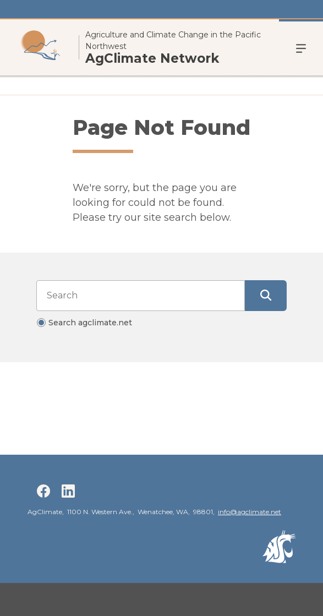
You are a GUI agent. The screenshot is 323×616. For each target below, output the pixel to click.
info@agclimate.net (249, 512)
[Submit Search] (266, 295)
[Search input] (140, 295)
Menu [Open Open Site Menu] (301, 47)
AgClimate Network (152, 58)
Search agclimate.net (90, 323)
